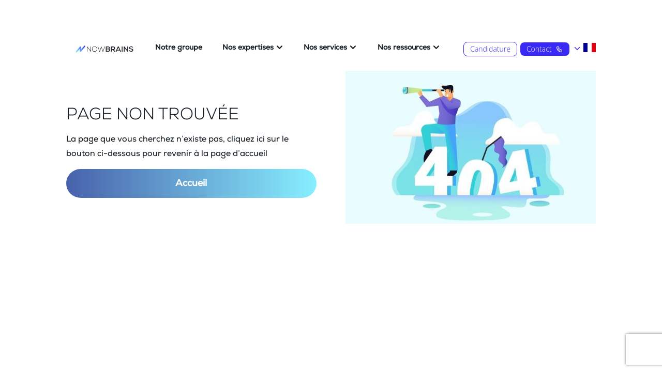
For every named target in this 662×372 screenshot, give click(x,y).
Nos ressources (404, 47)
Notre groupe (178, 47)
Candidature (490, 49)
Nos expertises (248, 47)
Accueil (191, 183)
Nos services (325, 47)
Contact (544, 49)
